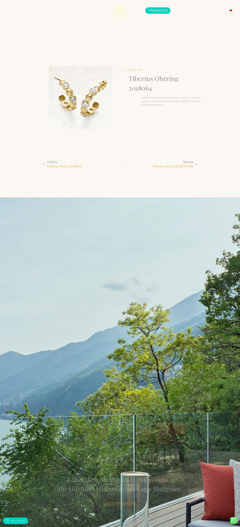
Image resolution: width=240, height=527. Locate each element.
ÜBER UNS (12, 10)
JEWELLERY (29, 10)
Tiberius (142, 70)
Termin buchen (15, 520)
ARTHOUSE (180, 10)
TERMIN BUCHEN (158, 10)
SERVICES (207, 10)
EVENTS (194, 10)
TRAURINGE (46, 10)
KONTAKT (221, 10)
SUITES (85, 10)
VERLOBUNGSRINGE (67, 10)
